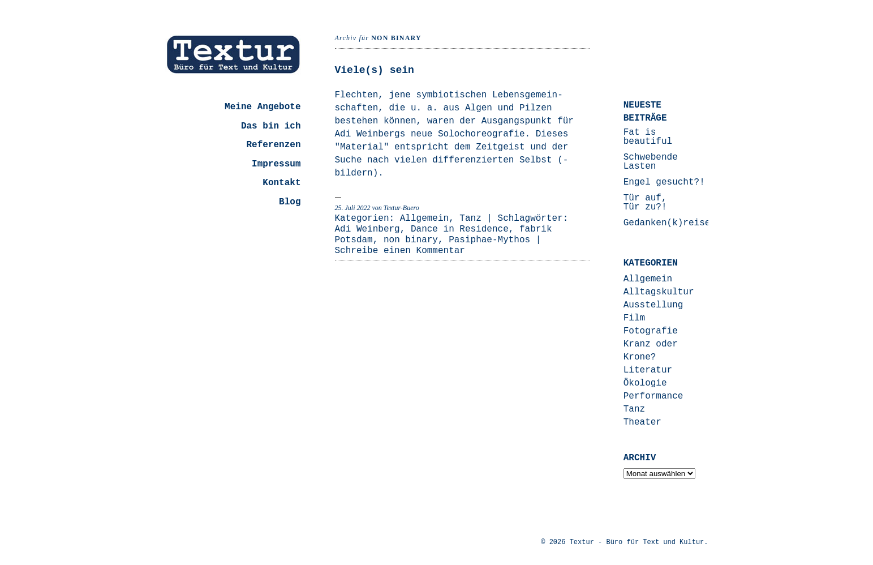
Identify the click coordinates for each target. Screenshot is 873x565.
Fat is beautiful (647, 137)
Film (634, 318)
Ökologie (645, 383)
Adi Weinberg (367, 229)
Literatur (647, 370)
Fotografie (650, 331)
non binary (411, 240)
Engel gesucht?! (664, 182)
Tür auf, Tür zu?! (645, 202)
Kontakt (281, 183)
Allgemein (424, 218)
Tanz (470, 218)
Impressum (276, 164)
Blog (289, 202)
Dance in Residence (460, 229)
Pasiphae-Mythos (489, 240)
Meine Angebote (262, 107)
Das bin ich (271, 126)
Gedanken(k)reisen (669, 223)
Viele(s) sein (374, 70)
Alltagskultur (658, 292)
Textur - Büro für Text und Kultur (637, 542)
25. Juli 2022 (353, 208)
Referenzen (273, 145)
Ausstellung (653, 305)
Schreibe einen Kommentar (400, 251)
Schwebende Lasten (650, 162)
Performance (653, 396)
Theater (642, 422)
